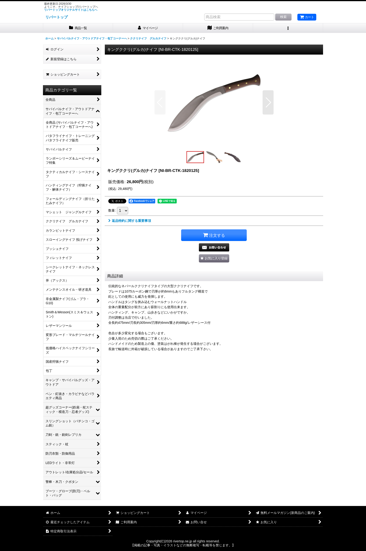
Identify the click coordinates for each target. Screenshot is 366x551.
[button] (288, 28)
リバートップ (56, 17)
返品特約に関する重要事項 (129, 221)
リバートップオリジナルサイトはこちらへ (70, 9)
